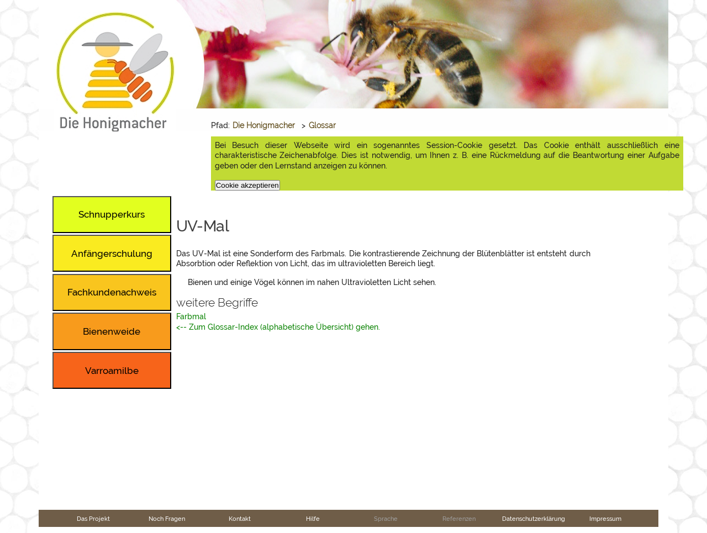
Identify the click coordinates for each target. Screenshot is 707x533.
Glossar (322, 125)
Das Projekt (93, 519)
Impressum (605, 519)
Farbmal (191, 316)
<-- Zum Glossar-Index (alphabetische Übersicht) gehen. (278, 327)
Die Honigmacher (264, 125)
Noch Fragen (167, 519)
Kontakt (240, 519)
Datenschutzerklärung (533, 519)
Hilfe (313, 519)
